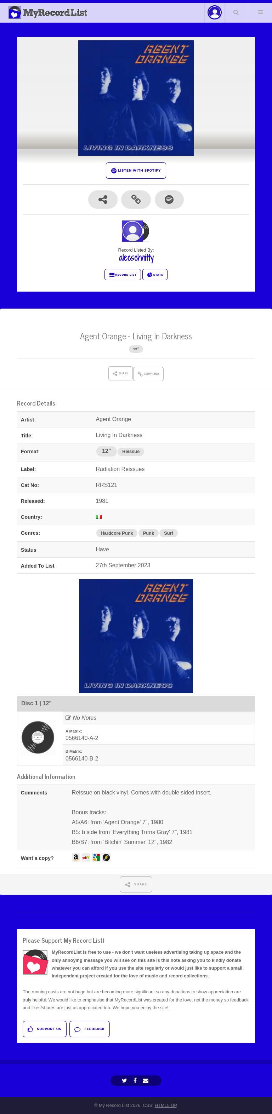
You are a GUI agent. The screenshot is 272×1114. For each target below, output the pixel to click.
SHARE (136, 885)
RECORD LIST (123, 274)
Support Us (44, 1029)
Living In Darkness (162, 336)
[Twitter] (125, 1081)
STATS (155, 274)
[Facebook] (136, 1081)
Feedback (89, 1029)
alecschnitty (136, 257)
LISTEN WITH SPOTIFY (136, 171)
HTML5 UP (166, 1105)
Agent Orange (103, 336)
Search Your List (236, 12)
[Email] (146, 1081)
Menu (260, 12)
